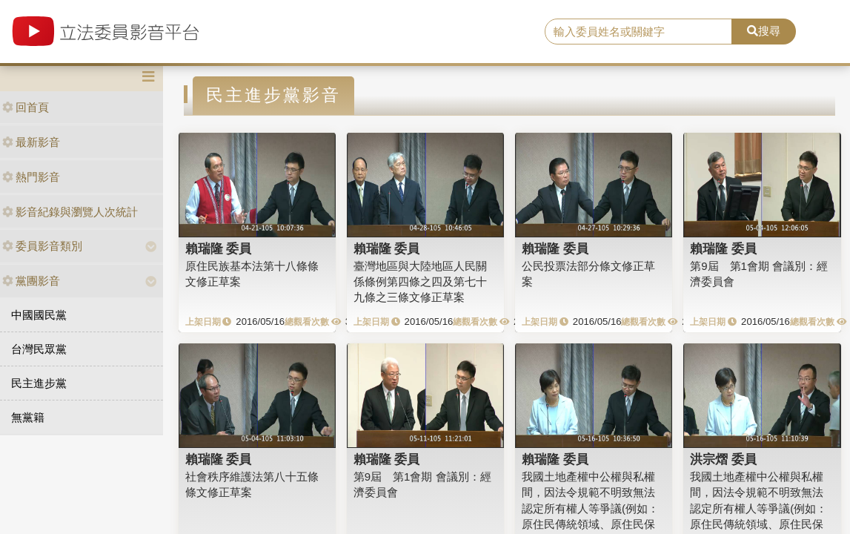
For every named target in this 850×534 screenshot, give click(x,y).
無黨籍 (27, 417)
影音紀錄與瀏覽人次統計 (70, 211)
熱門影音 (31, 177)
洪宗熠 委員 (723, 459)
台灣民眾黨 (39, 349)
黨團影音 (31, 280)
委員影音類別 (42, 246)
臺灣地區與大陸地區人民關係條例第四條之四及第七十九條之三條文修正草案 (420, 282)
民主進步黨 (39, 383)
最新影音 (31, 142)
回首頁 (25, 107)
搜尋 (763, 30)
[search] (638, 32)
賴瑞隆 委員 (218, 248)
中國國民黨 (39, 315)
